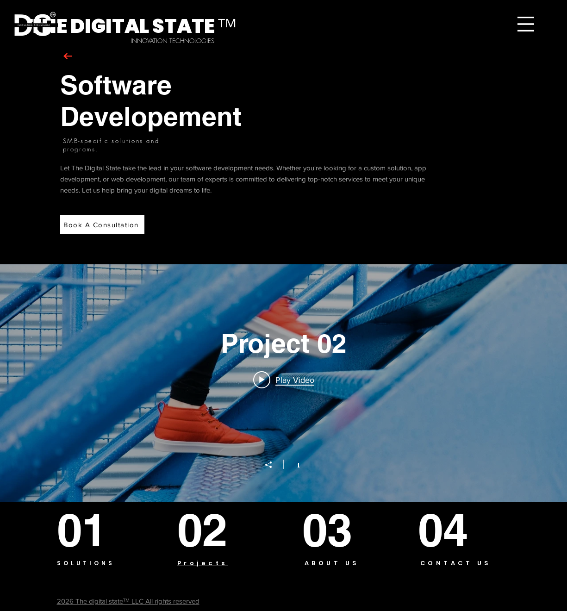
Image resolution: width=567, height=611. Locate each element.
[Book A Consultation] (102, 224)
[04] (452, 529)
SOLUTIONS (86, 563)
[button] (525, 24)
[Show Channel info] (293, 464)
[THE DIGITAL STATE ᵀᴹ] (133, 26)
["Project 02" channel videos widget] (283, 383)
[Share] (273, 464)
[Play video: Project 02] (283, 379)
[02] (212, 529)
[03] (334, 529)
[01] (91, 529)
